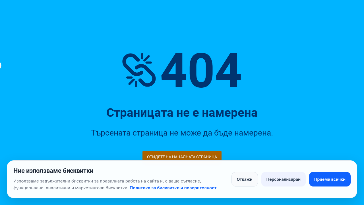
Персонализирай (283, 179)
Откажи (245, 179)
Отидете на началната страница (182, 157)
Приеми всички (330, 179)
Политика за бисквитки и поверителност (173, 187)
